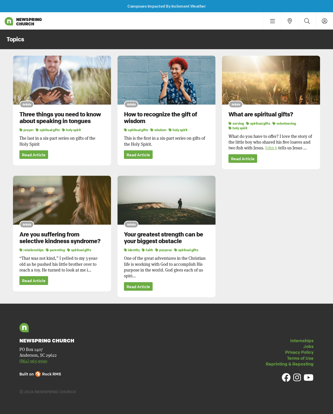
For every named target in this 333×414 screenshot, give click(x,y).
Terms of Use (300, 358)
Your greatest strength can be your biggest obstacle (163, 238)
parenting (55, 250)
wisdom (158, 129)
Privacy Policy (299, 352)
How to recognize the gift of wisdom (160, 118)
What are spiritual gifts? (260, 114)
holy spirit (71, 129)
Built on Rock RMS (40, 374)
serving (236, 123)
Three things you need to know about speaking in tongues (60, 118)
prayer (26, 129)
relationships (31, 250)
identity (132, 250)
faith (147, 250)
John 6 (271, 148)
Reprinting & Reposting (290, 363)
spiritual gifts (48, 129)
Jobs (308, 346)
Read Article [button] (34, 154)
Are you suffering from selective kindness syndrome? (59, 238)
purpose (163, 250)
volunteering (284, 123)
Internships (302, 340)
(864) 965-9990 (33, 361)
